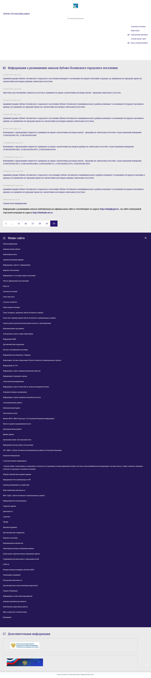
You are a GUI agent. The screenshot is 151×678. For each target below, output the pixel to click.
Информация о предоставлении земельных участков (22, 397)
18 (40, 223)
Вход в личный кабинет (139, 43)
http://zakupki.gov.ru (109, 209)
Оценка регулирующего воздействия (16, 485)
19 (47, 223)
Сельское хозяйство (10, 302)
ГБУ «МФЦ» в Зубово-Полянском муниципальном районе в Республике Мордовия (32, 450)
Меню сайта (135, 31)
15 (19, 223)
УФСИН (5, 522)
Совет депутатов (9, 297)
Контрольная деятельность (12, 580)
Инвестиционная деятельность (14, 490)
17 (33, 223)
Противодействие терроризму (14, 532)
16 (26, 223)
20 (54, 223)
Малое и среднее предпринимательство (17, 424)
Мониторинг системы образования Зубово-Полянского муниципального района (32, 360)
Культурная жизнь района (12, 429)
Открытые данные (9, 506)
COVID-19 (6, 564)
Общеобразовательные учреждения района (18, 548)
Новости (6, 286)
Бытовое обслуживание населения (15, 350)
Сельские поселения (138, 26)
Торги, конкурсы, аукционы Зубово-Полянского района (23, 313)
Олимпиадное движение (12, 575)
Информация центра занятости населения (18, 445)
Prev (4, 665)
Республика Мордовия (76, 18)
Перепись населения (10, 538)
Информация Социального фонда (15, 376)
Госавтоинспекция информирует (15, 461)
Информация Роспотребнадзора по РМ (17, 480)
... (12, 223)
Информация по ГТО (10, 365)
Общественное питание (11, 307)
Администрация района (11, 249)
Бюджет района (8, 434)
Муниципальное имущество (13, 543)
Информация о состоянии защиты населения (19, 275)
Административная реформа (13, 260)
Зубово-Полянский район (16, 13)
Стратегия (6, 517)
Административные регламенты (14, 601)
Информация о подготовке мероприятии (17, 596)
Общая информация (10, 244)
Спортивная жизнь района (12, 403)
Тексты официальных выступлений (16, 281)
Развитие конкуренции (11, 455)
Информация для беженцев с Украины (17, 355)
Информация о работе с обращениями (16, 265)
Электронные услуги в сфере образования (18, 334)
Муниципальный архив (11, 408)
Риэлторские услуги (10, 413)
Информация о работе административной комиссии (21, 371)
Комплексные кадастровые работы (15, 607)
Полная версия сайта (138, 39)
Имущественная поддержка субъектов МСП (18, 570)
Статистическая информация (13, 381)
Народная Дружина (10, 527)
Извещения (7, 617)
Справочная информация (15, 203)
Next (146, 665)
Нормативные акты (10, 254)
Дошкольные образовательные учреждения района (21, 554)
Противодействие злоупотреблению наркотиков (20, 585)
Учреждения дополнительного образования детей (21, 559)
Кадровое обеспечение (11, 270)
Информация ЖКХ (9, 339)
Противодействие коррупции (13, 344)
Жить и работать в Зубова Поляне (15, 612)
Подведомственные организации (15, 392)
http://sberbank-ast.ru (43, 213)
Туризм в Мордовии (10, 591)
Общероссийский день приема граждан (17, 474)
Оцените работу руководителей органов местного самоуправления (27, 323)
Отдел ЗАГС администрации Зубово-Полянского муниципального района (29, 318)
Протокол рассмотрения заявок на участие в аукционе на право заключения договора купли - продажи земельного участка (62, 93)
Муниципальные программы (13, 328)
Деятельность (8, 511)
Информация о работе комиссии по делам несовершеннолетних (26, 387)
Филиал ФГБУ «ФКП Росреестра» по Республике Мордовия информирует (28, 418)
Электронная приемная (139, 35)
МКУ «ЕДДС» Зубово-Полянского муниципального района (24, 495)
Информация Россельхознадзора (14, 501)
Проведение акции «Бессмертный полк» (17, 440)
